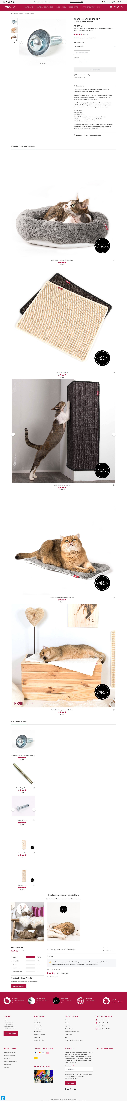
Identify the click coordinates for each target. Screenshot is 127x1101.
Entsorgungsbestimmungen (72, 1044)
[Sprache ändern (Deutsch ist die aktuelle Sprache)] (106, 2)
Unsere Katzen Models (104, 1041)
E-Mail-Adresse (69, 1078)
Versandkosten (38, 1038)
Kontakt (67, 1035)
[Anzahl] (81, 62)
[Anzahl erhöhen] (86, 62)
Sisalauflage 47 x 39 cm (62, 375)
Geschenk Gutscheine (104, 1032)
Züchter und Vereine (39, 1046)
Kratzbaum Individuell (9, 1067)
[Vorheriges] (21, 42)
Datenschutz (68, 1046)
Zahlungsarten (38, 1041)
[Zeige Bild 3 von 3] (44, 63)
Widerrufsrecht (69, 1041)
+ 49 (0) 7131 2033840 (9, 1040)
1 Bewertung (86, 34)
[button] (95, 86)
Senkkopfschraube (22, 830)
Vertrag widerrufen (11, 1045)
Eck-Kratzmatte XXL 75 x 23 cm (62, 489)
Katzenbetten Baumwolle (10, 1073)
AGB (66, 1049)
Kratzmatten (7, 1070)
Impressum (68, 1038)
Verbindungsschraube (22, 796)
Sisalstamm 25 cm (22, 864)
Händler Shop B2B (39, 1052)
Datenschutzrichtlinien (85, 1071)
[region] (38, 42)
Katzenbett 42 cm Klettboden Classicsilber (62, 261)
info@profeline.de (8, 1038)
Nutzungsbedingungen (71, 1090)
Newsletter (37, 1049)
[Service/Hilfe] (117, 2)
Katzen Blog (101, 1038)
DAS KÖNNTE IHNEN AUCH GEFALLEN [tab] (23, 146)
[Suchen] (111, 7)
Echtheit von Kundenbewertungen (74, 1052)
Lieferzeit (36, 1032)
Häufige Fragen (38, 1044)
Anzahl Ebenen (79, 42)
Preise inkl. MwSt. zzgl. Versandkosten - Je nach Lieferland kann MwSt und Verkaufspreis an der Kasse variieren (93, 29)
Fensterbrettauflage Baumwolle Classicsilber (62, 602)
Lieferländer (37, 1035)
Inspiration (6, 1079)
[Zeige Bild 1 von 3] (40, 63)
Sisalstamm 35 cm (22, 897)
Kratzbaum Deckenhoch (10, 1065)
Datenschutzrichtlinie (76, 1088)
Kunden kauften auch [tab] (19, 727)
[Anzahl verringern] (76, 62)
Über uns (67, 1032)
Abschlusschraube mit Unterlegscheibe (22, 762)
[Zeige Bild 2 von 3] (42, 63)
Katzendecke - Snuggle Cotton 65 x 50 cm (62, 716)
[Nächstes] (64, 42)
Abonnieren (70, 1095)
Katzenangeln (7, 1076)
